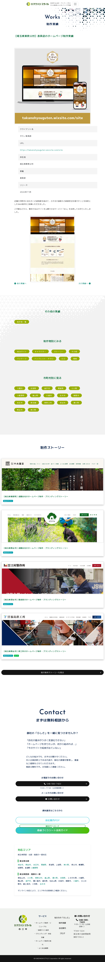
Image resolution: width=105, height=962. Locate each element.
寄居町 (61, 388)
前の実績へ (20, 283)
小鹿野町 (21, 395)
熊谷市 (20, 409)
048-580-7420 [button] (52, 783)
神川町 (33, 409)
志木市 (62, 395)
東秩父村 (48, 402)
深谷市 (62, 402)
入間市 (20, 388)
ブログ (62, 933)
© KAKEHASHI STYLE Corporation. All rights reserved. (52, 958)
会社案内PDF (52, 820)
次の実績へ (85, 283)
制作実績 (62, 922)
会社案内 (62, 928)
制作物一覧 (21, 321)
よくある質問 (43, 948)
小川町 (74, 388)
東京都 (33, 402)
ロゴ (63, 358)
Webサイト (22, 351)
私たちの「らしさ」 (62, 917)
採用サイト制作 (43, 930)
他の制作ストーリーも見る (52, 672)
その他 (74, 351)
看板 (75, 358)
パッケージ (21, 358)
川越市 (49, 395)
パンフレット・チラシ (43, 358)
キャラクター (40, 351)
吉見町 (33, 388)
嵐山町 (35, 395)
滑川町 (76, 402)
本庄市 (20, 402)
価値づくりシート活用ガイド (52, 829)
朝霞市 (76, 395)
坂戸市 (47, 388)
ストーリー (59, 351)
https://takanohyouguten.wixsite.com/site (41, 150)
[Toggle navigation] (75, 4)
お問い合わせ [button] (52, 799)
